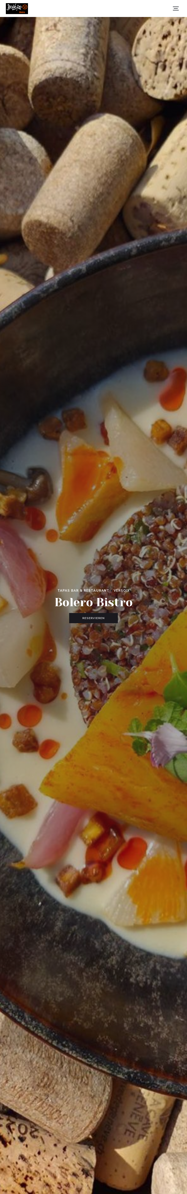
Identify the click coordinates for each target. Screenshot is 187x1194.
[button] (175, 8)
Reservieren (93, 618)
